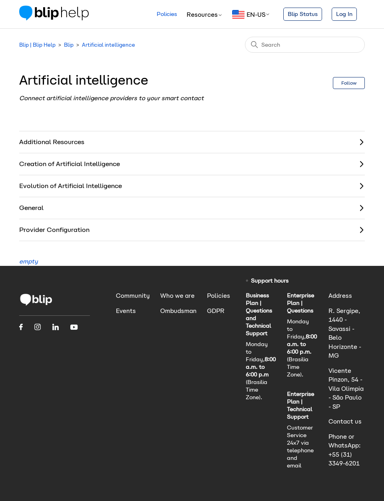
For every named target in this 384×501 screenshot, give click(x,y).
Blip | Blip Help (37, 45)
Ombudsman (178, 311)
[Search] (305, 45)
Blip (69, 45)
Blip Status (303, 14)
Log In (344, 14)
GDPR (216, 311)
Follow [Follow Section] (348, 83)
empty (28, 261)
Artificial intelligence (108, 45)
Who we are (177, 295)
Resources (205, 14)
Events (126, 311)
